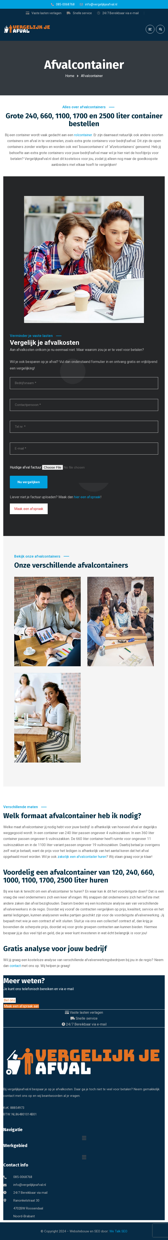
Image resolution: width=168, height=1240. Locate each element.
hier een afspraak (87, 497)
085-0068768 (22, 1177)
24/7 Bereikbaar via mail (30, 1193)
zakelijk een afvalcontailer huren (82, 857)
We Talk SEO (118, 1231)
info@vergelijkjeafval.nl (29, 1185)
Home (69, 76)
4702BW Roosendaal (28, 1208)
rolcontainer (83, 135)
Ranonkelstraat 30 (26, 1200)
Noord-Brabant (24, 1216)
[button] (84, 1138)
